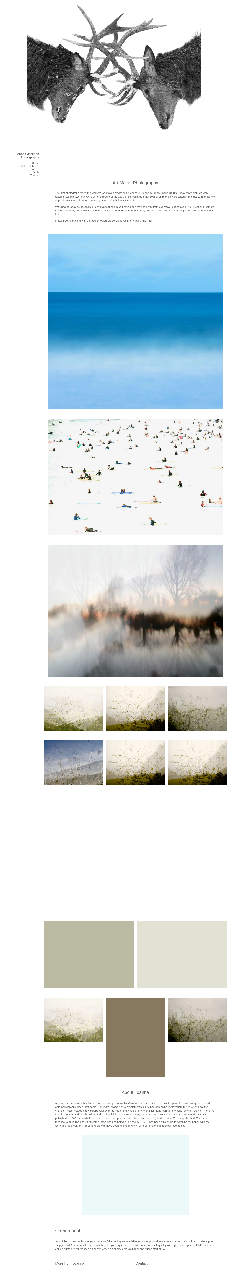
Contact (34, 175)
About (35, 169)
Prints (35, 172)
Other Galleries (30, 166)
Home (35, 163)
